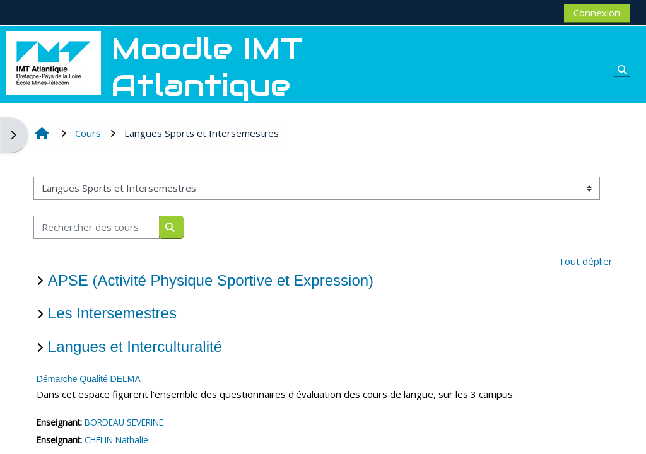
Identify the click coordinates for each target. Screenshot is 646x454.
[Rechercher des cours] (96, 227)
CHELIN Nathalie (116, 440)
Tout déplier (585, 261)
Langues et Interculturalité (135, 346)
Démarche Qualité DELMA (89, 379)
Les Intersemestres (112, 313)
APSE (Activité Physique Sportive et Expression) (210, 280)
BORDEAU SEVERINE (124, 422)
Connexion (596, 12)
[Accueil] (53, 61)
